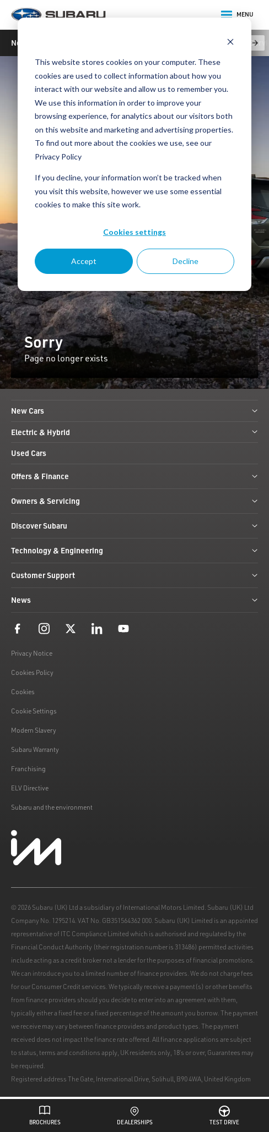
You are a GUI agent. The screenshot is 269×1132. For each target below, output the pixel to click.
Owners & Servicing (134, 500)
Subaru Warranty (35, 749)
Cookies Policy (32, 672)
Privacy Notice (31, 653)
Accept (83, 261)
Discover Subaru (134, 525)
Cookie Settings (34, 711)
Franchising (28, 769)
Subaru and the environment (52, 807)
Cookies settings (134, 232)
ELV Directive (30, 788)
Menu (237, 14)
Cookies (23, 692)
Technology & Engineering (134, 550)
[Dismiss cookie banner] (230, 41)
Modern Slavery (33, 730)
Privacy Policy (58, 156)
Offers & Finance (134, 476)
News (134, 600)
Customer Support (134, 575)
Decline (185, 261)
